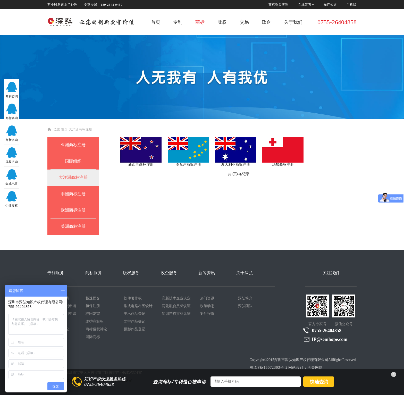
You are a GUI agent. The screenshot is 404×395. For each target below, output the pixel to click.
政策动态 (207, 306)
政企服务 (169, 273)
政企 (266, 22)
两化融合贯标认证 (176, 306)
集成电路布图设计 (138, 306)
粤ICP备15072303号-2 (269, 367)
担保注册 (93, 306)
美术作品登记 (134, 314)
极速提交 (93, 298)
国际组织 (73, 161)
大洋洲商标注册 (80, 129)
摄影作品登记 (134, 329)
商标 (200, 22)
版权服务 (131, 273)
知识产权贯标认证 (176, 314)
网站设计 (296, 367)
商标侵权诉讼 (96, 329)
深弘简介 (245, 298)
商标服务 (93, 273)
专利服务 (55, 273)
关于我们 (293, 22)
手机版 (352, 4)
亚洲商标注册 (73, 144)
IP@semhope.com (325, 339)
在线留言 (305, 4)
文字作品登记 (134, 321)
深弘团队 (245, 306)
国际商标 (93, 337)
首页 (155, 22)
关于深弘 (244, 273)
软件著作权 (133, 298)
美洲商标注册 (73, 226)
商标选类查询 (278, 4)
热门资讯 (207, 298)
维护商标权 (95, 321)
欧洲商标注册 (73, 210)
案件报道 (207, 314)
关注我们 (331, 273)
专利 (177, 22)
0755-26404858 (337, 22)
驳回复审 (93, 314)
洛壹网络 (315, 367)
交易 (244, 22)
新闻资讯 (206, 273)
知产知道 (330, 4)
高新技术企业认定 (176, 298)
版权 (222, 22)
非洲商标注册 (73, 194)
